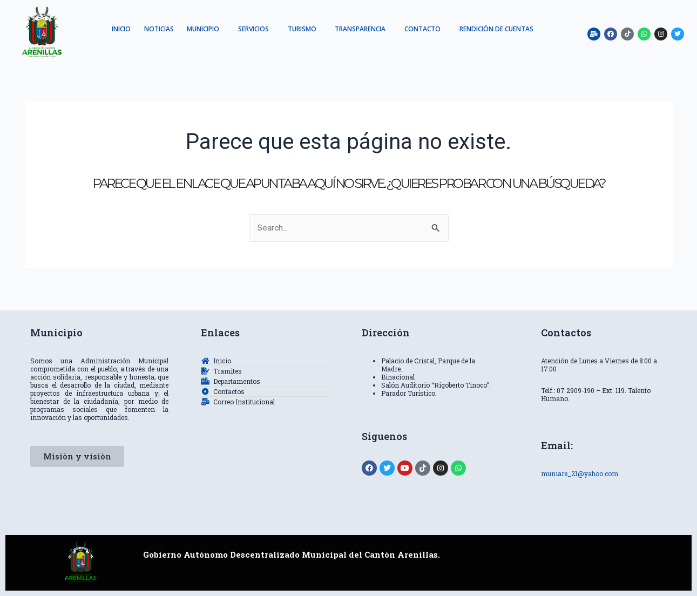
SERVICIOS (299, 28)
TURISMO (351, 28)
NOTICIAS (197, 28)
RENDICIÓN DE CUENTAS (323, 44)
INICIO (155, 28)
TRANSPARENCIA (414, 28)
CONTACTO (480, 28)
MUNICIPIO (245, 28)
